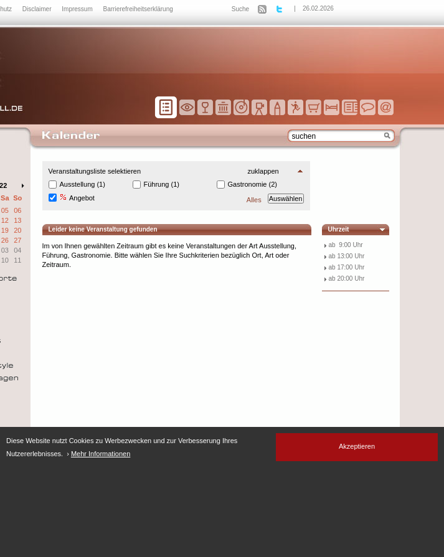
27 (17, 240)
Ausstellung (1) (82, 184)
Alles (254, 200)
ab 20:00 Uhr (347, 278)
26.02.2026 (318, 8)
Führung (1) (161, 184)
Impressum (78, 9)
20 (17, 230)
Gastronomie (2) (252, 184)
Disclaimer (37, 9)
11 (17, 260)
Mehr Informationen (100, 453)
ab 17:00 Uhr (347, 267)
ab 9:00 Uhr (346, 244)
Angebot (77, 198)
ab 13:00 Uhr (347, 256)
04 (17, 250)
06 (17, 210)
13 (17, 220)
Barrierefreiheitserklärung (138, 9)
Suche (240, 9)
